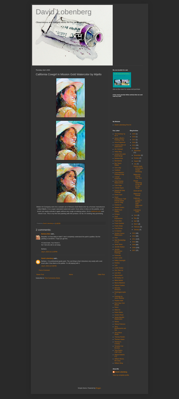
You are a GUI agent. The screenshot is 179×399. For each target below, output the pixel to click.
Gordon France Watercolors (119, 234)
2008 (134, 247)
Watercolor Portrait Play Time (137, 176)
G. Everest (118, 231)
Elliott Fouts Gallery (118, 210)
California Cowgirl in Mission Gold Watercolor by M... (137, 202)
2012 (134, 236)
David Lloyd (118, 194)
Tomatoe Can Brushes (119, 347)
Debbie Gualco (119, 207)
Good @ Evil (137, 191)
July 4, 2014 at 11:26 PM (49, 252)
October (136, 158)
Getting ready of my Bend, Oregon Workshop (138, 168)
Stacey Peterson (120, 324)
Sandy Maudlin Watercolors (119, 318)
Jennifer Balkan (120, 247)
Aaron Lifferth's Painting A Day (119, 139)
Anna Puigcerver (120, 142)
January (136, 229)
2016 (134, 142)
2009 (134, 245)
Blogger (98, 388)
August (136, 161)
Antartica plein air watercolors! (120, 145)
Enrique (117, 214)
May (135, 218)
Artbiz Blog (118, 152)
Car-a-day (118, 168)
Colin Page (118, 185)
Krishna (117, 263)
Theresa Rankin (120, 337)
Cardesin (117, 170)
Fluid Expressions (118, 217)
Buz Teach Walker (118, 164)
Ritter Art (117, 310)
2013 (134, 233)
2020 (134, 134)
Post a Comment (44, 270)
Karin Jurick (118, 258)
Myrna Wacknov (120, 283)
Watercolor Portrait (137, 194)
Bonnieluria (118, 161)
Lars (116, 265)
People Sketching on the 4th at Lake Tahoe (137, 184)
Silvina (117, 322)
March (136, 224)
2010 (134, 242)
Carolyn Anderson (118, 177)
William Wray (119, 363)
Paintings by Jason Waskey (119, 297)
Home (71, 274)
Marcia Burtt (118, 275)
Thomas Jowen (119, 339)
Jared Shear (118, 244)
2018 (134, 137)
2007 (134, 250)
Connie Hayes (119, 188)
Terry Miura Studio (118, 333)
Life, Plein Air (119, 270)
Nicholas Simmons (118, 288)
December (137, 151)
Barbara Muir (45, 234)
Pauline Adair (119, 300)
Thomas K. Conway (118, 342)
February (137, 227)
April (135, 221)
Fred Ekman (118, 228)
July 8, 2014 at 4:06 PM (48, 266)
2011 (134, 239)
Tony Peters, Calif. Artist (119, 351)
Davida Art (118, 205)
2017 (134, 140)
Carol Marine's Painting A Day (119, 173)
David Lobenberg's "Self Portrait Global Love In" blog (120, 199)
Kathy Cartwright (120, 260)
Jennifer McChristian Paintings (118, 251)
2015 (134, 145)
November (137, 155)
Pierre (116, 307)
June (135, 215)
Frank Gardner (119, 223)
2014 (134, 148)
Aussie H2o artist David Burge (120, 155)
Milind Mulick (119, 280)
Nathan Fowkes (120, 285)
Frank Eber (118, 221)
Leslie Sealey (119, 268)
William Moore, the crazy (119, 359)
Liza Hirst (118, 273)
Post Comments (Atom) (52, 278)
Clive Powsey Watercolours (119, 182)
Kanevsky (118, 255)
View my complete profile (121, 375)
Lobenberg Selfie (136, 211)
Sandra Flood (119, 315)
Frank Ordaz (119, 226)
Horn (116, 238)
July (135, 164)
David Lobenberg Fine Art (123, 125)
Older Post (101, 274)
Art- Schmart (119, 149)
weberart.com (96, 211)
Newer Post (40, 274)
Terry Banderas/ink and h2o (120, 328)
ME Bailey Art (119, 278)
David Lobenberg (64, 12)
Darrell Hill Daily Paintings (120, 191)
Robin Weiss (119, 312)
